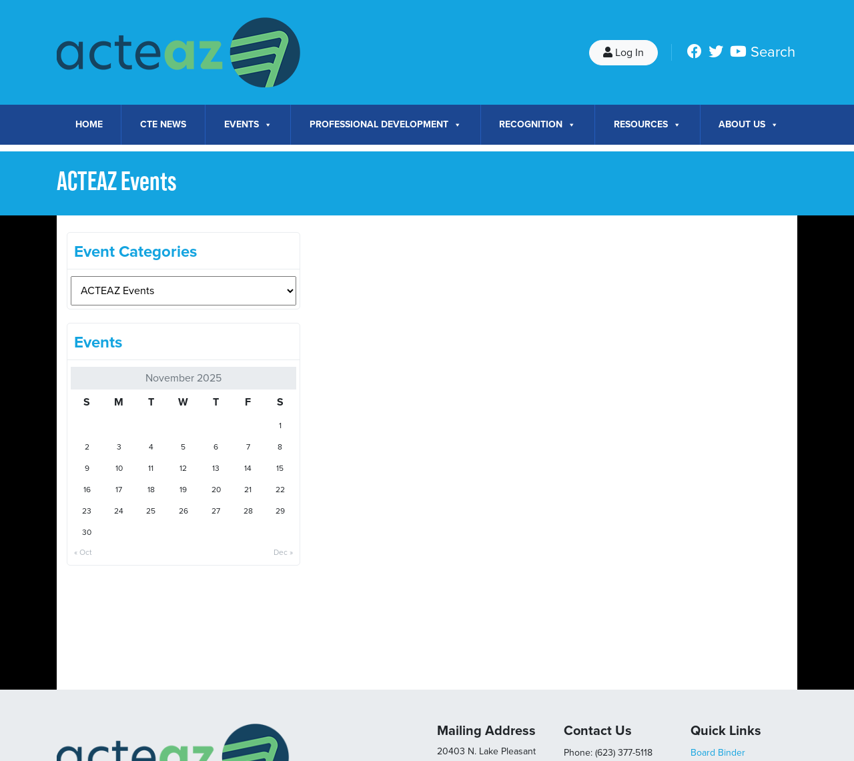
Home (89, 124)
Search (773, 52)
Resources (647, 124)
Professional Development (386, 124)
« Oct (83, 552)
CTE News (163, 124)
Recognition (537, 124)
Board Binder (718, 752)
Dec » (283, 552)
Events (248, 124)
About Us (749, 124)
